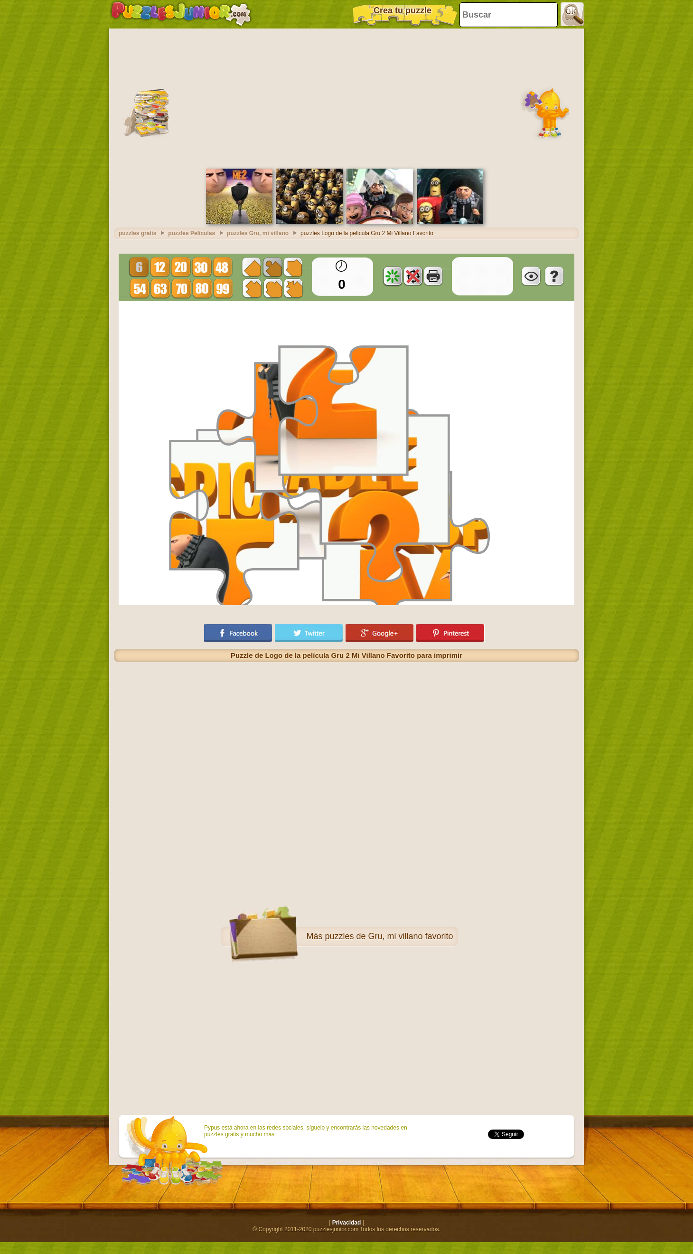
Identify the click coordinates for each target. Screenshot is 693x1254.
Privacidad (346, 1222)
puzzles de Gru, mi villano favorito (389, 936)
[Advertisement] (346, 97)
